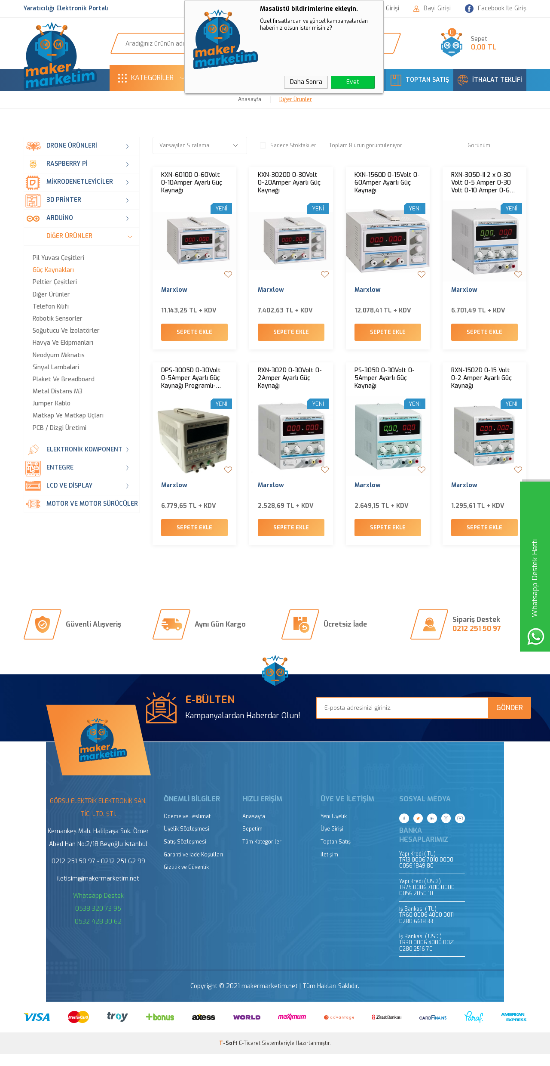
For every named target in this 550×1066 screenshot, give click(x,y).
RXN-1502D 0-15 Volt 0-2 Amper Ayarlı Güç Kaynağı (481, 384)
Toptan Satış (336, 854)
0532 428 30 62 (98, 934)
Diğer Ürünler (51, 295)
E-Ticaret (249, 1055)
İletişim (329, 867)
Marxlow (174, 290)
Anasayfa (253, 828)
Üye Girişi (332, 841)
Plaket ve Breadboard (64, 379)
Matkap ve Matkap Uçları (68, 416)
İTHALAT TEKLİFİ (490, 80)
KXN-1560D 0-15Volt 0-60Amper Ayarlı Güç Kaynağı (387, 183)
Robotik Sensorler (57, 319)
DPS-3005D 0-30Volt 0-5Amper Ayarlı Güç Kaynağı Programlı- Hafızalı (191, 384)
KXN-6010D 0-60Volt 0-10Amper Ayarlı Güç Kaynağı (191, 183)
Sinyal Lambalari (56, 367)
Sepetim (252, 841)
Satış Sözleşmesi (185, 854)
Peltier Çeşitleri (55, 282)
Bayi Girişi (432, 8)
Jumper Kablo (51, 404)
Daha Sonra (306, 82)
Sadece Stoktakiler (288, 145)
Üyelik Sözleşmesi (186, 841)
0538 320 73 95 (98, 921)
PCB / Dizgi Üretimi (59, 428)
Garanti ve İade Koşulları (193, 867)
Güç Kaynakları (53, 270)
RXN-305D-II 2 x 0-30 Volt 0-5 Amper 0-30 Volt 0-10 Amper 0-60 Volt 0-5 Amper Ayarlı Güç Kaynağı (482, 183)
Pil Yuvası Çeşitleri (58, 258)
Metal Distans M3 (57, 392)
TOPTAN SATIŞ (420, 80)
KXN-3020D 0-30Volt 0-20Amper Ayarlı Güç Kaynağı (289, 183)
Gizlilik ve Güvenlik (186, 879)
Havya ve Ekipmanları (63, 343)
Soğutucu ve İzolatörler (66, 331)
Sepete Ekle (194, 338)
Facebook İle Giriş (495, 8)
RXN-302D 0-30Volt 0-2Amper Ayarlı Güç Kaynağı (290, 384)
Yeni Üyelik (334, 828)
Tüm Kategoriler (261, 854)
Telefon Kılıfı (51, 307)
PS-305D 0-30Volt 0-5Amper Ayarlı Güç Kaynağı (384, 384)
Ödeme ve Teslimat (187, 828)
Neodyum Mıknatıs (59, 355)
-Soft (229, 1055)
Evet (352, 82)
